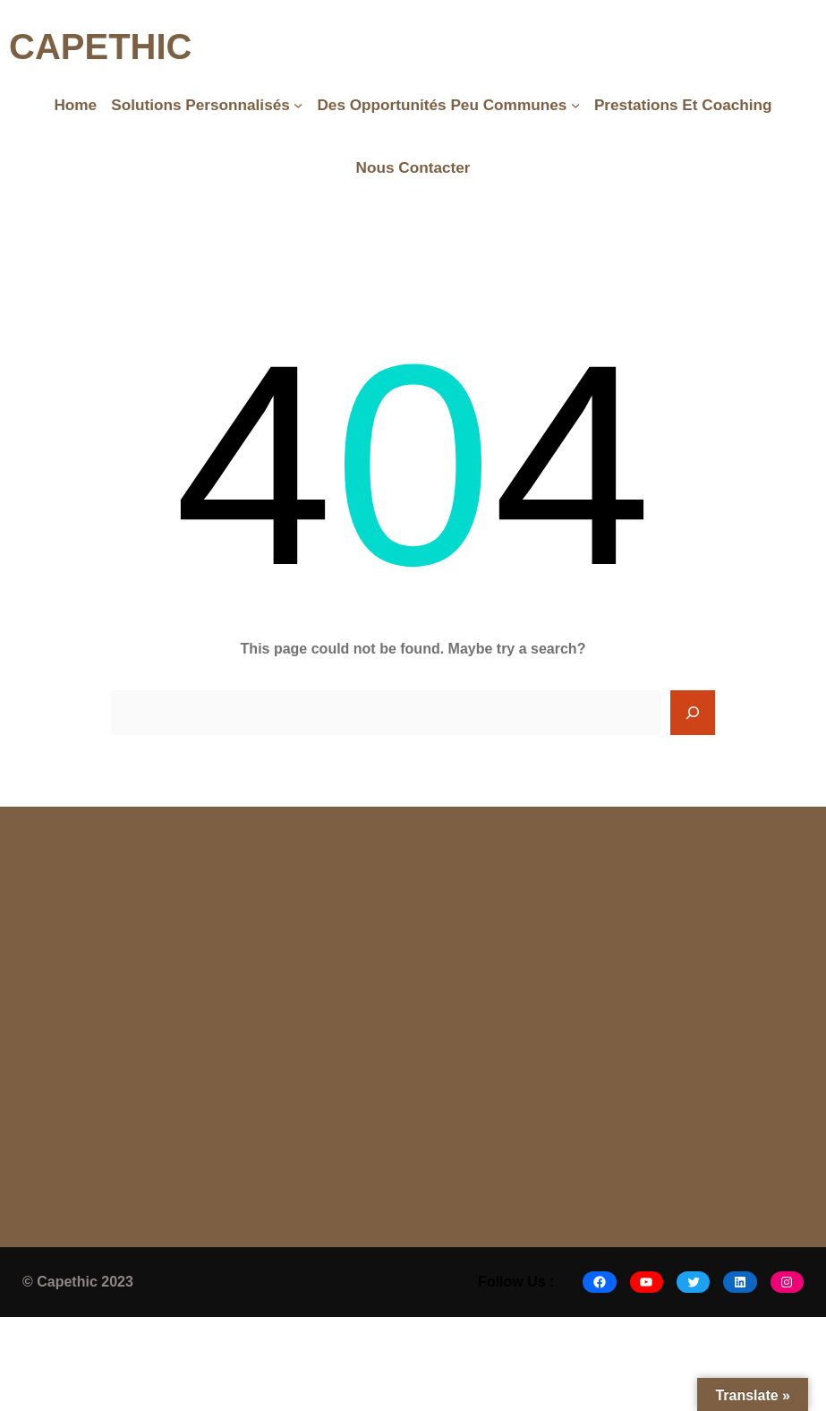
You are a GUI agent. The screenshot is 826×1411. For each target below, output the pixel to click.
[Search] (692, 712)
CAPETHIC (100, 46)
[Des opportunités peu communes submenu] (575, 104)
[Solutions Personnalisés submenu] (298, 104)
